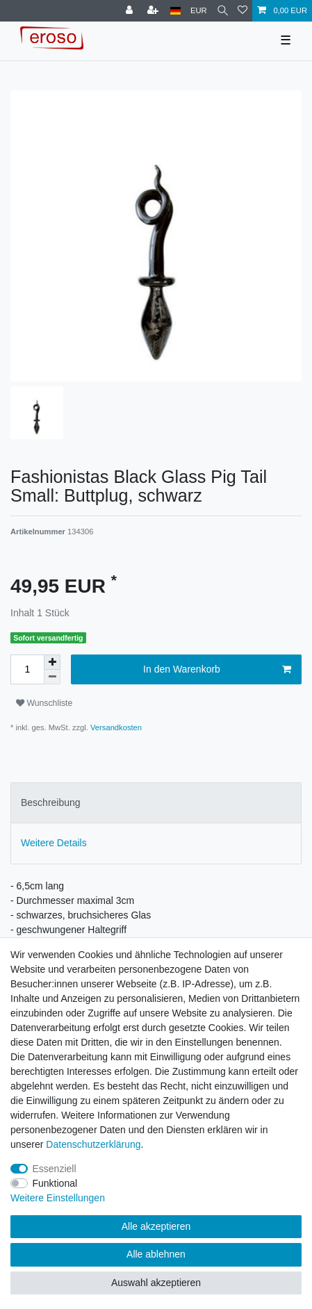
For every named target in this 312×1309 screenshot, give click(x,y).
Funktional (55, 1183)
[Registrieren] (154, 11)
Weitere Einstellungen (57, 1197)
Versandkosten (115, 727)
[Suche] (222, 11)
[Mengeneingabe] (27, 669)
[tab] (156, 802)
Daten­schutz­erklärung (93, 1144)
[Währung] (199, 11)
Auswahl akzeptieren (156, 1282)
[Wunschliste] (242, 11)
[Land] (175, 11)
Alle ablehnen (156, 1254)
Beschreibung (51, 802)
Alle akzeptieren (156, 1226)
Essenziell (54, 1168)
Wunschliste (44, 703)
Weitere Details (54, 842)
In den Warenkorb (217, 670)
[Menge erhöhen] (52, 662)
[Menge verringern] (52, 677)
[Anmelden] (130, 11)
